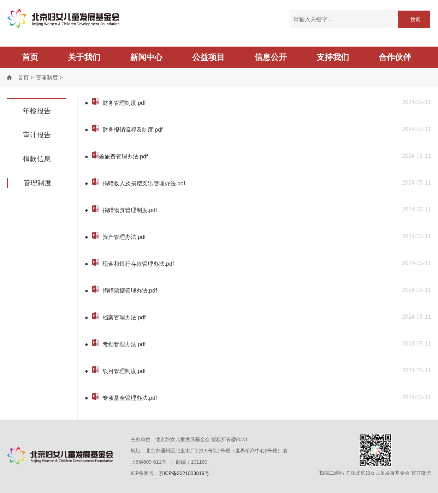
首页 (30, 57)
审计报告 (37, 135)
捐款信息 (37, 159)
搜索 (415, 19)
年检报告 (37, 111)
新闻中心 (146, 57)
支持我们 (332, 57)
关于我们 (84, 57)
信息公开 (270, 57)
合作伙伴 (395, 57)
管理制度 (46, 77)
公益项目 (208, 57)
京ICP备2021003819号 (184, 473)
